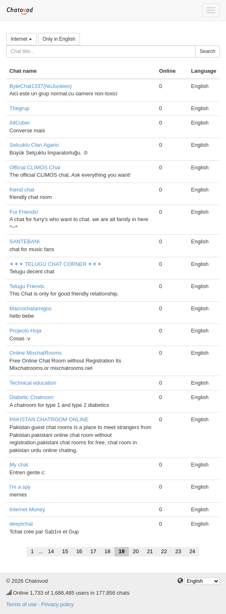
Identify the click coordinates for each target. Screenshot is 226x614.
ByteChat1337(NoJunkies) (40, 86)
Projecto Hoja (25, 331)
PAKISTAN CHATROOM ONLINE (49, 419)
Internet (21, 39)
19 (121, 551)
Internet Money (27, 509)
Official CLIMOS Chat (34, 167)
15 (65, 551)
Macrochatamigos (30, 308)
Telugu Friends (26, 286)
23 (178, 551)
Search (207, 51)
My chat (18, 465)
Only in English (59, 39)
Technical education (32, 383)
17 (93, 551)
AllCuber (19, 123)
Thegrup (19, 108)
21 (150, 551)
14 (51, 551)
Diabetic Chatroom (31, 397)
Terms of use (21, 604)
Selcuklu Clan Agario (34, 145)
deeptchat (21, 524)
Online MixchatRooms (35, 353)
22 (164, 551)
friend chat (21, 190)
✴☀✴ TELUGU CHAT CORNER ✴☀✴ (55, 264)
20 (136, 551)
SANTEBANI (24, 241)
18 (107, 551)
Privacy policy (57, 604)
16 (79, 551)
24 (192, 551)
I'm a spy (20, 487)
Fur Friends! (23, 212)
